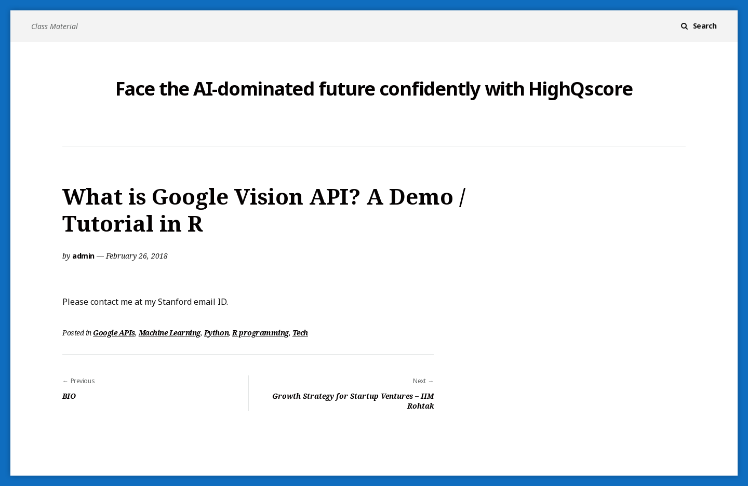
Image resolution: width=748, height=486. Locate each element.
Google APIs (114, 333)
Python (216, 333)
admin (83, 256)
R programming (260, 333)
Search (705, 26)
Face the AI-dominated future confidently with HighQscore (373, 88)
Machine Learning (170, 333)
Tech (300, 333)
